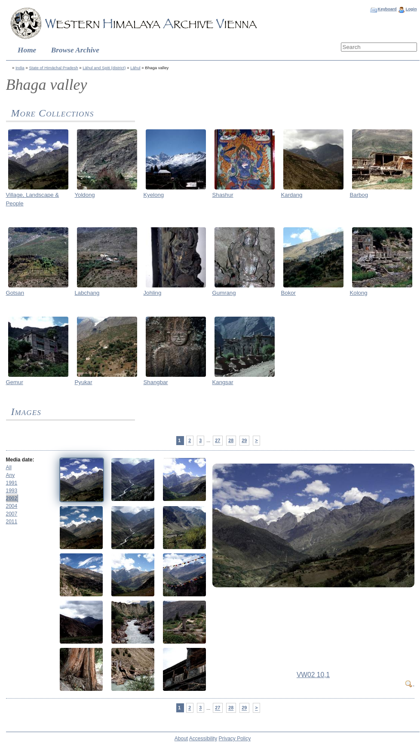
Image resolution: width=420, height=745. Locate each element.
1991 (12, 483)
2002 (12, 498)
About (181, 739)
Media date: (20, 460)
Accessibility (203, 739)
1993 (12, 491)
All (9, 467)
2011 (12, 522)
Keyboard (386, 8)
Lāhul (135, 67)
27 (217, 440)
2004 (12, 506)
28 (230, 440)
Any (10, 475)
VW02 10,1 (313, 674)
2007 (12, 514)
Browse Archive (75, 50)
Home (27, 50)
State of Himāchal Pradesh (53, 67)
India (20, 67)
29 (244, 440)
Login (411, 8)
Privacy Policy (235, 739)
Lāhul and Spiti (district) (104, 67)
